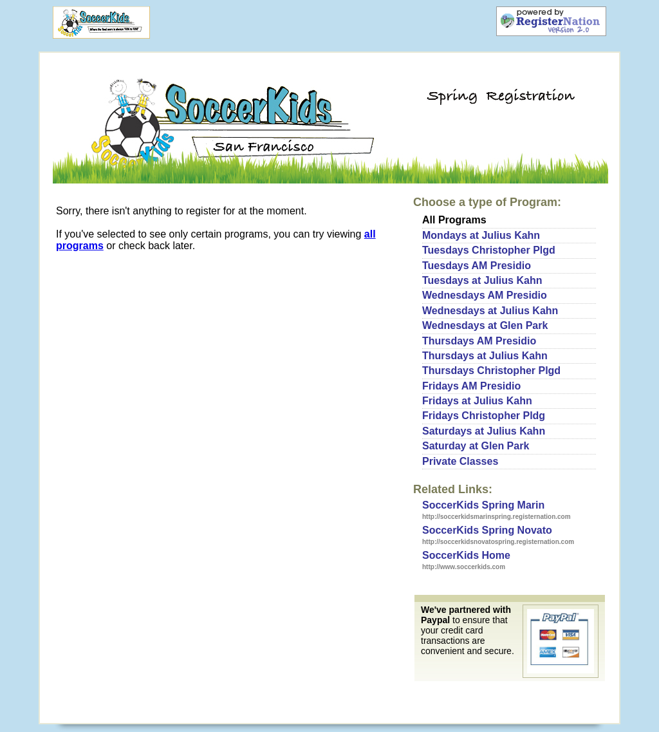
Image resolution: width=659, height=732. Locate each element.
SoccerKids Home (466, 555)
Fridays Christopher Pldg (483, 415)
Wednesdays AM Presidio (484, 295)
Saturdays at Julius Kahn (483, 431)
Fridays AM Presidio (471, 385)
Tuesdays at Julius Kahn (482, 280)
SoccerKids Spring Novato (487, 530)
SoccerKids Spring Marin (483, 505)
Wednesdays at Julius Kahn (490, 310)
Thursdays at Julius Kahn (485, 355)
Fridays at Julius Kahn (477, 400)
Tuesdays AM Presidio (476, 265)
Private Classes (460, 461)
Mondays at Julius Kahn (481, 235)
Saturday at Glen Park (475, 445)
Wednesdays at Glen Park (485, 325)
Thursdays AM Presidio (479, 340)
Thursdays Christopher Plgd (491, 370)
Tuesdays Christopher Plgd (488, 250)
